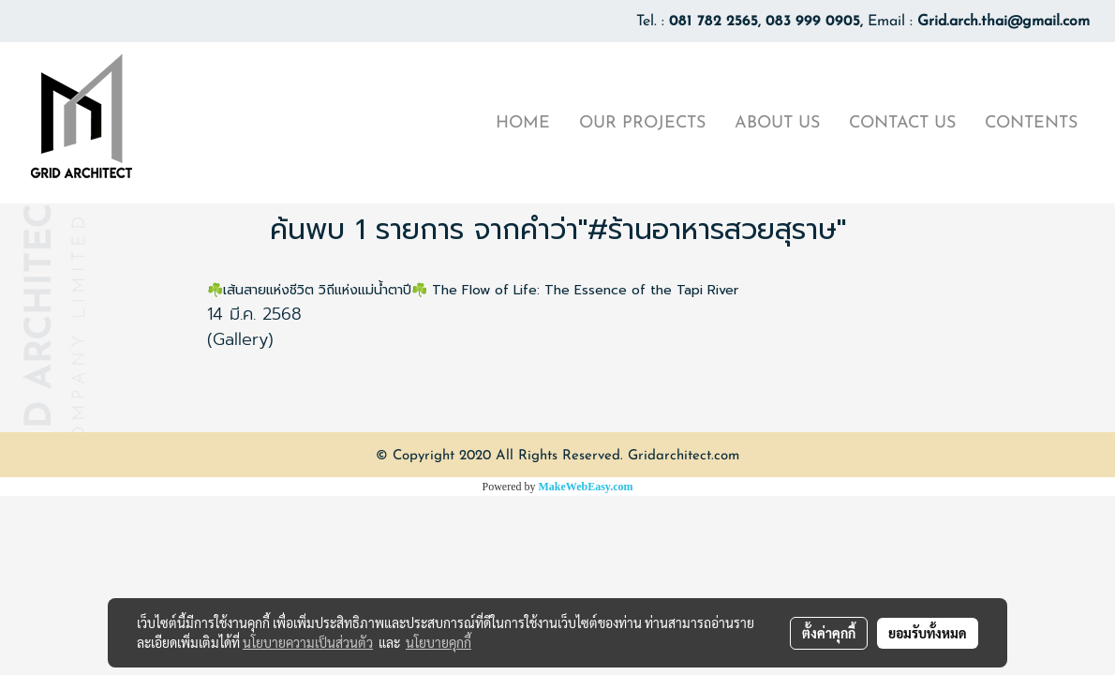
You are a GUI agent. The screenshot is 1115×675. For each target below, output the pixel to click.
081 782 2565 (713, 21)
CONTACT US (902, 123)
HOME (523, 123)
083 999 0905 (813, 21)
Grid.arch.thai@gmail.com (1003, 21)
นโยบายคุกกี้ (438, 642)
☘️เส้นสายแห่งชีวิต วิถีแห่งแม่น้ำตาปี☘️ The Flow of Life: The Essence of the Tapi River (472, 290)
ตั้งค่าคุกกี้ (828, 632)
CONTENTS (1031, 123)
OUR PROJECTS (642, 123)
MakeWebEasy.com (586, 486)
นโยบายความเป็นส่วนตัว (308, 642)
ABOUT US (777, 123)
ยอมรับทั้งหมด (927, 632)
